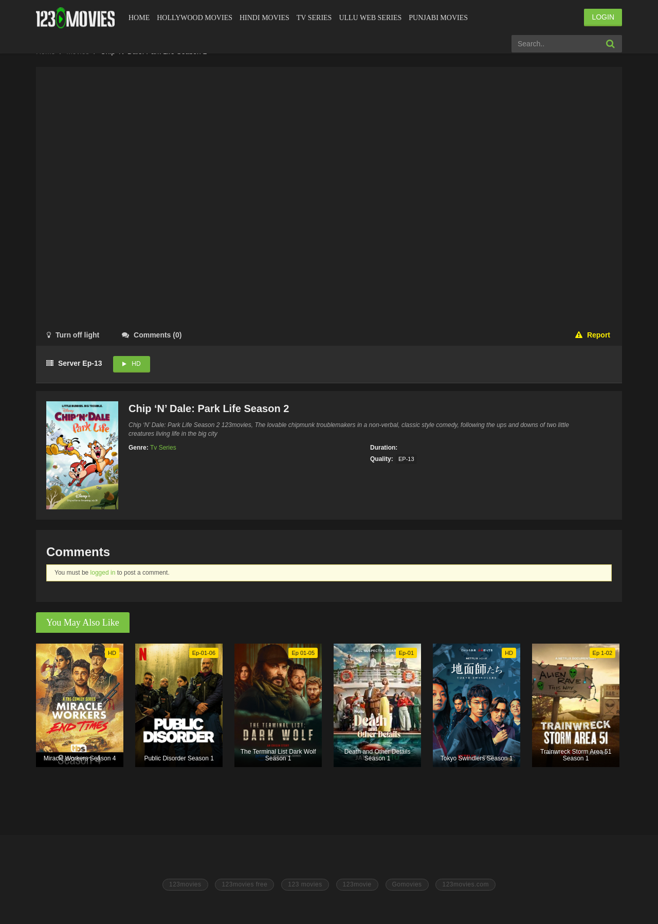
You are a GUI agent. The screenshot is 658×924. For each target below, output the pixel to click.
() (151, 335)
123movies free (244, 884)
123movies (185, 884)
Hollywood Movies (194, 18)
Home (139, 18)
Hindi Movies (264, 18)
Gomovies (407, 884)
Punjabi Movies (438, 18)
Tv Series (314, 18)
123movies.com (465, 884)
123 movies (305, 884)
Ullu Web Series (370, 18)
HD (136, 363)
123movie (357, 884)
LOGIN (603, 17)
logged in (103, 572)
